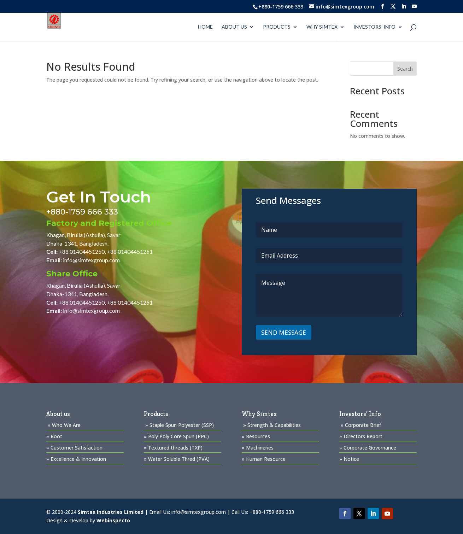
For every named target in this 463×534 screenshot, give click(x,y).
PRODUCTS (277, 27)
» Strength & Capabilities (272, 425)
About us (234, 27)
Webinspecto (113, 520)
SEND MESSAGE (283, 332)
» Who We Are (64, 425)
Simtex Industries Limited (110, 512)
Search (405, 68)
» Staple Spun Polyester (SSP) (179, 425)
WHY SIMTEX (322, 27)
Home (205, 27)
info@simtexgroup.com (91, 260)
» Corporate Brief (361, 425)
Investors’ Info (374, 27)
